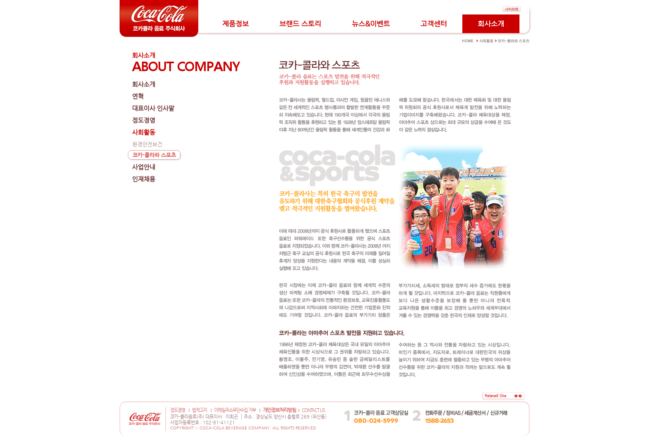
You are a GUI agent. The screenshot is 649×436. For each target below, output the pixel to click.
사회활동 (143, 132)
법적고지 (199, 410)
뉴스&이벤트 (371, 23)
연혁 (138, 96)
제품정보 (235, 23)
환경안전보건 (147, 144)
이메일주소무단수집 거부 (235, 410)
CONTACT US (313, 410)
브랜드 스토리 (300, 23)
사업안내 (143, 166)
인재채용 (143, 178)
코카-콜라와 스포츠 (154, 155)
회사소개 (491, 23)
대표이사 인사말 (153, 108)
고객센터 (434, 23)
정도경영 (143, 120)
